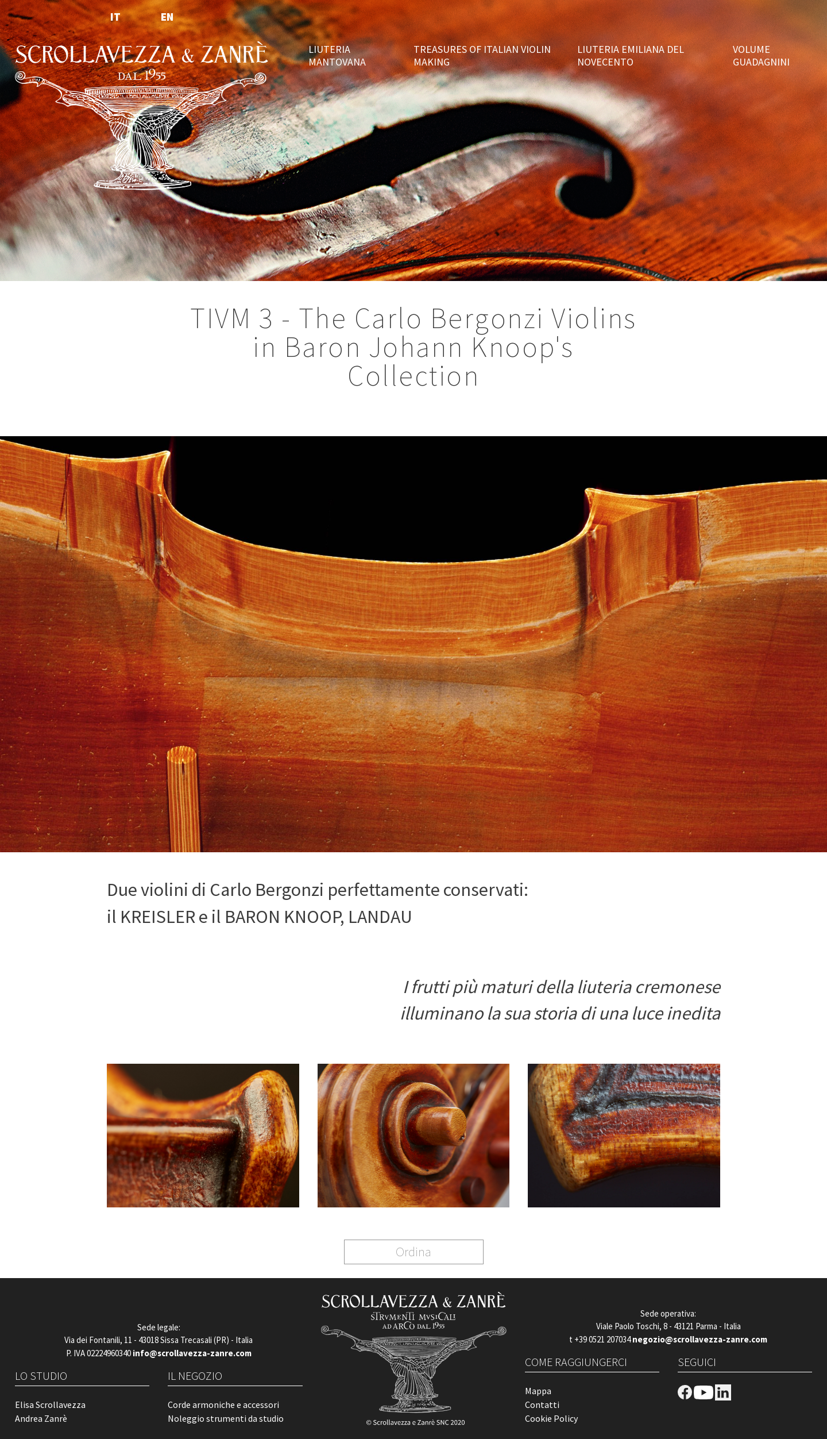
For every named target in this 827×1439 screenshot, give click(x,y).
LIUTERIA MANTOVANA (337, 56)
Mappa (538, 1390)
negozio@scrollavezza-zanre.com (699, 1339)
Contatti (542, 1404)
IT (115, 17)
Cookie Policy (551, 1418)
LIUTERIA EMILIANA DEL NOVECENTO (630, 56)
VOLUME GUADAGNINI (761, 56)
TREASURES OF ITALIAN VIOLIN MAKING (482, 56)
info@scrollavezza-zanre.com (192, 1353)
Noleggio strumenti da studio (226, 1418)
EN (167, 17)
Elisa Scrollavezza (50, 1404)
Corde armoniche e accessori (223, 1404)
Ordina (413, 1251)
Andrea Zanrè (41, 1418)
